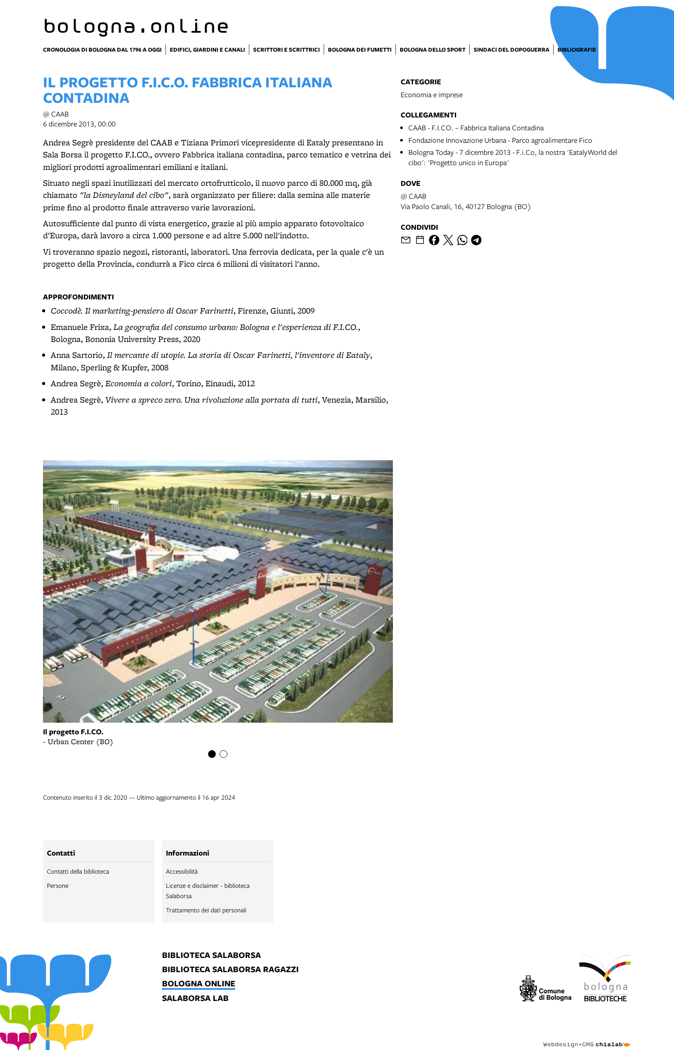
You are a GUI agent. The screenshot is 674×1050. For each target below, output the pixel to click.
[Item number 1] (212, 754)
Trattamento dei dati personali (206, 909)
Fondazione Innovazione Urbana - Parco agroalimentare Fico (500, 140)
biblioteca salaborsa (211, 956)
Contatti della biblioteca (78, 871)
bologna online (198, 984)
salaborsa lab (195, 999)
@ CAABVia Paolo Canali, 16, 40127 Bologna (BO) (466, 201)
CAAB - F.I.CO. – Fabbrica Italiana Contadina (476, 127)
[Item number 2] (223, 754)
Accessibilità (182, 871)
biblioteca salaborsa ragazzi (230, 970)
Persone (57, 885)
